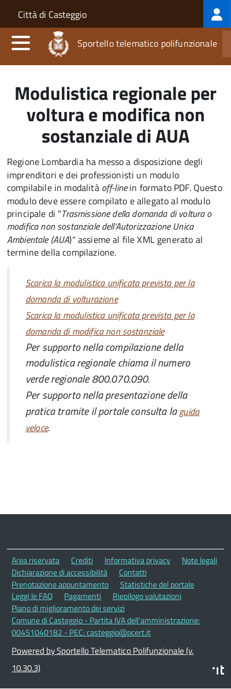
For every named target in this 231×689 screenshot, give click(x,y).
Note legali (199, 560)
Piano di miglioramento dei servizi (68, 608)
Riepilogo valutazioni (147, 596)
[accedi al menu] (21, 42)
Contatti (133, 572)
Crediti (82, 560)
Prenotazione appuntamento (60, 584)
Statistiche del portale (157, 584)
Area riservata (35, 560)
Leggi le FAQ (32, 596)
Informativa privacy (137, 560)
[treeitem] (217, 14)
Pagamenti (82, 596)
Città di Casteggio (52, 14)
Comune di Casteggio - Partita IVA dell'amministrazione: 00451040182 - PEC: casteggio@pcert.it (106, 626)
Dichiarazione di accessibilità (59, 572)
